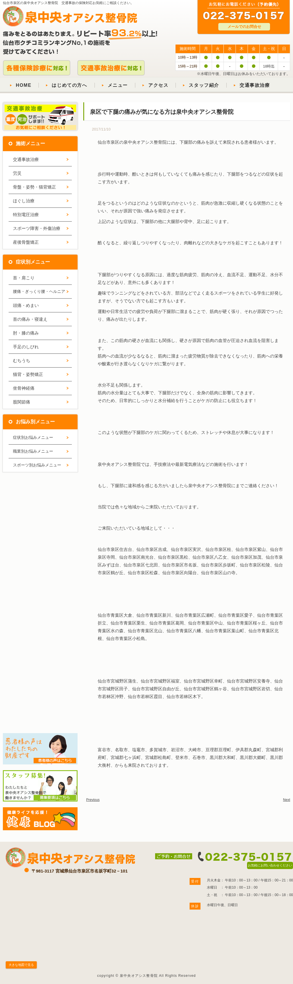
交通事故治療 (255, 85)
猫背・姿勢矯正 (28, 374)
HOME (23, 85)
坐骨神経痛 (23, 388)
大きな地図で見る (21, 964)
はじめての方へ (69, 85)
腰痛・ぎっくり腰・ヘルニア (39, 291)
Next (286, 800)
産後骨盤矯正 (26, 242)
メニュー (118, 85)
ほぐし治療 (23, 200)
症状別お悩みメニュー (33, 437)
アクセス (158, 85)
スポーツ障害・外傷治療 (36, 228)
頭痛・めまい (26, 305)
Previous (93, 800)
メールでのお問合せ (244, 26)
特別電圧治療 (26, 214)
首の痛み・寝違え (30, 319)
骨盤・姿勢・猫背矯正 (34, 186)
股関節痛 (21, 401)
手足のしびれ (26, 346)
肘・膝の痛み (26, 332)
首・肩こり (23, 277)
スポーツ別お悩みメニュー (37, 465)
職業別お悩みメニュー (33, 451)
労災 (17, 173)
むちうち (21, 360)
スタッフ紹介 (204, 85)
